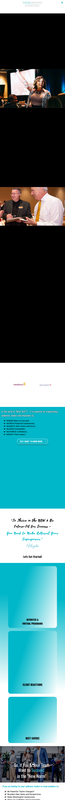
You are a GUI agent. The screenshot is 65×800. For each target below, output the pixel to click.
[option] (20, 385)
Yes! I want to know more (31, 441)
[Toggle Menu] (61, 2)
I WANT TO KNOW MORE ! (33, 762)
